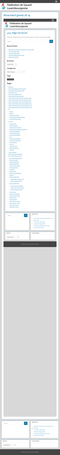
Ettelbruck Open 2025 (39, 435)
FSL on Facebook (35, 441)
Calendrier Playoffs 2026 (39, 431)
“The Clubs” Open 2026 (39, 430)
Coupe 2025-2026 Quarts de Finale (42, 433)
